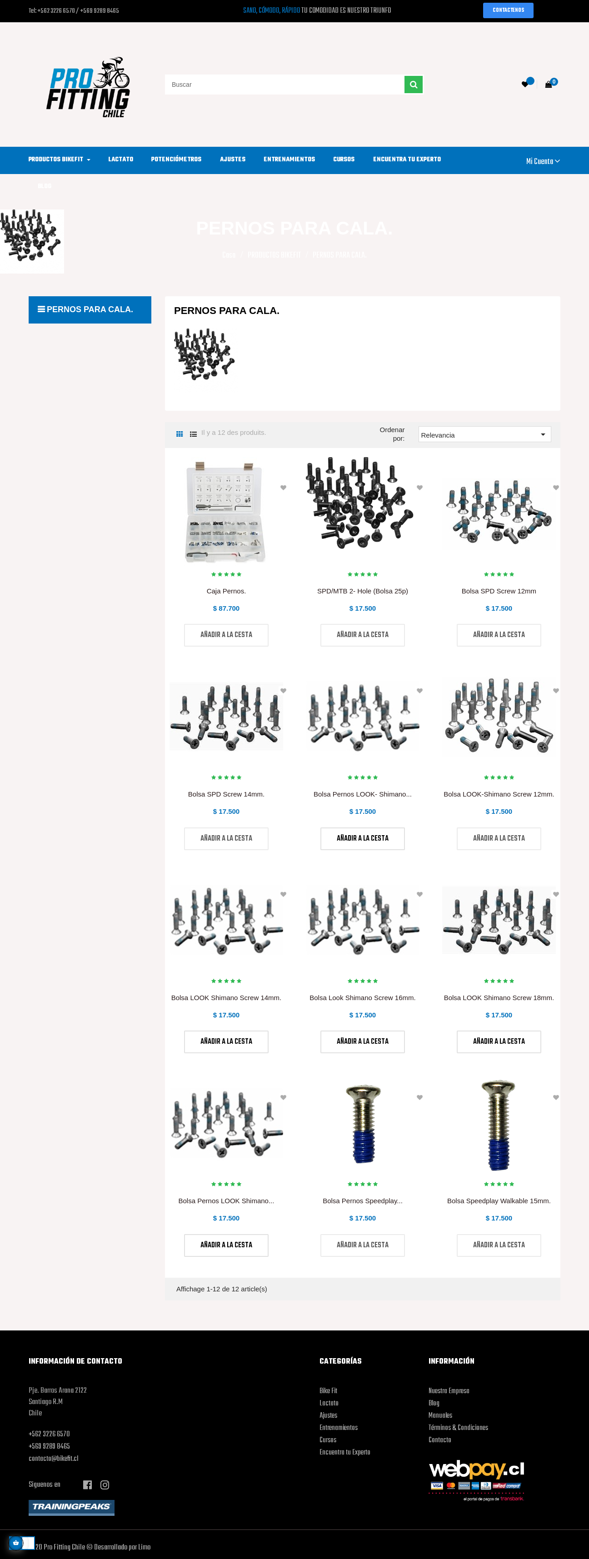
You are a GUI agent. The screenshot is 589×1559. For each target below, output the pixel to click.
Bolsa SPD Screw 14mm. (226, 794)
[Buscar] (294, 85)
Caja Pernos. (226, 591)
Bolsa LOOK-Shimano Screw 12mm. (499, 794)
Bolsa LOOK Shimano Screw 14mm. (226, 997)
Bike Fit (328, 1391)
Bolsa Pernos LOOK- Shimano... (363, 794)
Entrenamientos (338, 1428)
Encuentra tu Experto (344, 1453)
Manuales (440, 1416)
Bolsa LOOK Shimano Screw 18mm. (499, 997)
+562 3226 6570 (49, 1434)
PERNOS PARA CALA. (90, 309)
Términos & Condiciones (458, 1428)
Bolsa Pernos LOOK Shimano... (227, 1201)
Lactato (329, 1404)
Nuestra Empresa (449, 1391)
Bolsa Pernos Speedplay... (363, 1201)
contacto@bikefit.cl (53, 1459)
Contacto (440, 1440)
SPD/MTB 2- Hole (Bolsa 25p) (362, 591)
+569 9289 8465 (49, 1447)
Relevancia (485, 434)
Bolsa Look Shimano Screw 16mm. (362, 997)
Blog (434, 1404)
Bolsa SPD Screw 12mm (499, 591)
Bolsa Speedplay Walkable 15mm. (499, 1201)
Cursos (327, 1440)
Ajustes (328, 1416)
